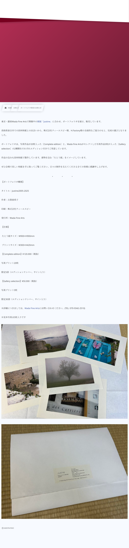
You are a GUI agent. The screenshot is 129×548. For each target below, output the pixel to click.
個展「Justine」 (44, 121)
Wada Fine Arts (32, 308)
